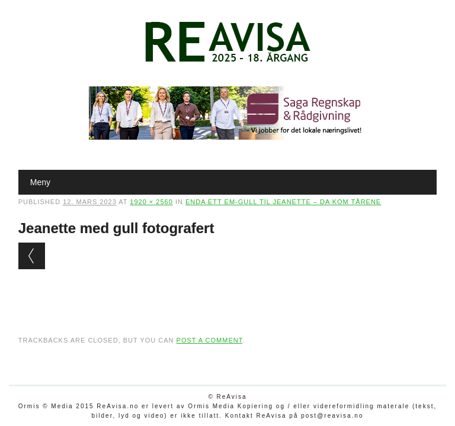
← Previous (31, 256)
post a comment (210, 340)
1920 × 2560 (151, 201)
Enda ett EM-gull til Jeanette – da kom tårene (283, 201)
